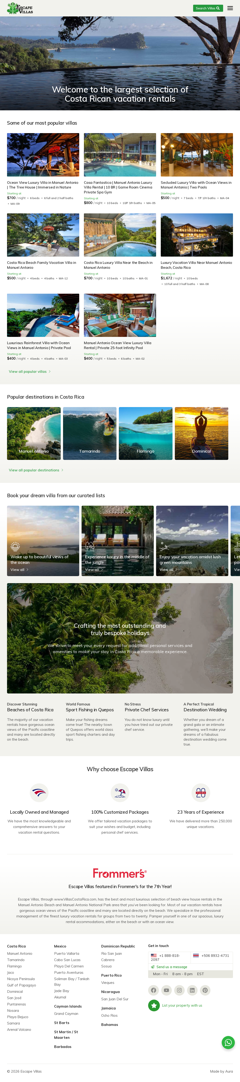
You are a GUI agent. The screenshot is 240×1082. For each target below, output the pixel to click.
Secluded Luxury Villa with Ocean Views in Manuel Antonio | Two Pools (197, 185)
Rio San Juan (111, 956)
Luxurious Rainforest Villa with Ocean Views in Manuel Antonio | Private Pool (40, 350)
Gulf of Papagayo (21, 988)
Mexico (60, 949)
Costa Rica (16, 949)
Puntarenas (16, 1007)
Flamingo (14, 969)
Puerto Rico (111, 978)
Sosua (106, 969)
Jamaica (108, 1011)
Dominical (15, 994)
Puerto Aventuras (68, 975)
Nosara (13, 1013)
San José (14, 1001)
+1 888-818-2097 (167, 962)
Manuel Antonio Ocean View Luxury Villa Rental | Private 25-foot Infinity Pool (118, 350)
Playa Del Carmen (69, 969)
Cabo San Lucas (67, 963)
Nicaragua (110, 995)
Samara (13, 1026)
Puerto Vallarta (66, 956)
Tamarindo (16, 963)
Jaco (10, 975)
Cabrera (107, 963)
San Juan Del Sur (114, 1002)
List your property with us (176, 1015)
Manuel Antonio (19, 956)
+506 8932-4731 (209, 962)
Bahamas (109, 1027)
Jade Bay (61, 994)
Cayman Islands (68, 1009)
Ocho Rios (109, 1018)
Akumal (60, 1000)
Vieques (107, 985)
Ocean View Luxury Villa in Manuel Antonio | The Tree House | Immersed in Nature (40, 187)
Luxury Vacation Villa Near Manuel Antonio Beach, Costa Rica (190, 270)
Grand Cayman (66, 1016)
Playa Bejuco (17, 1020)
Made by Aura (221, 1074)
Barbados (62, 1049)
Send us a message (173, 974)
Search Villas (205, 8)
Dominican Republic (118, 949)
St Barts (61, 1026)
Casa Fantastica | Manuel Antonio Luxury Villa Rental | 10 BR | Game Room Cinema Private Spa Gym (119, 187)
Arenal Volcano (19, 1032)
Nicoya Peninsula (21, 982)
